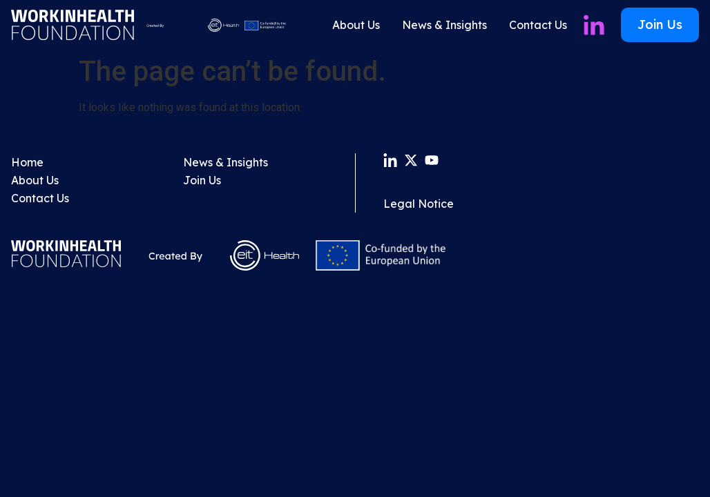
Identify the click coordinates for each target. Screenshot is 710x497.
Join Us (202, 180)
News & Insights (444, 25)
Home (27, 162)
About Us (356, 25)
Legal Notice (418, 204)
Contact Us (538, 25)
